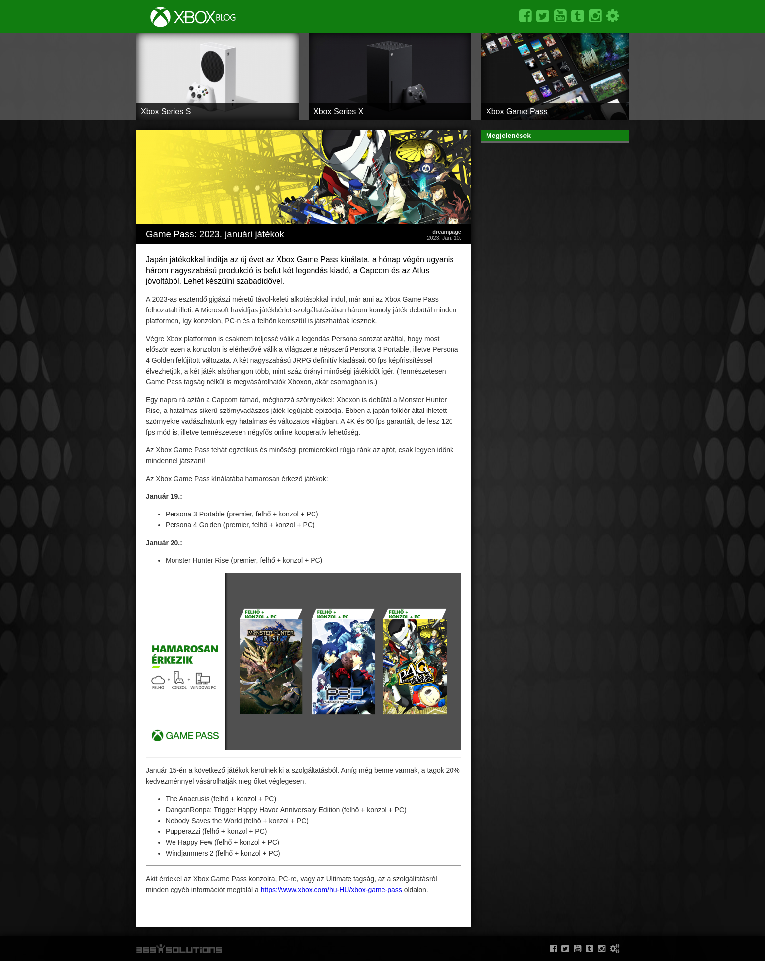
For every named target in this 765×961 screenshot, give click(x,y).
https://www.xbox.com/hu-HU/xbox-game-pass (331, 889)
